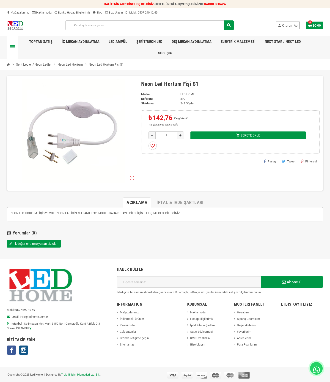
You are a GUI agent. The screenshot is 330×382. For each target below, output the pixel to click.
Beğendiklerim (246, 325)
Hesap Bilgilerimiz (201, 319)
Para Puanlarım (247, 344)
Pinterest (309, 161)
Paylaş (270, 161)
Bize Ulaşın (114, 12)
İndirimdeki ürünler (132, 319)
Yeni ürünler (127, 325)
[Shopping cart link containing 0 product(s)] (314, 25)
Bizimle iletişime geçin (134, 338)
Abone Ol (292, 282)
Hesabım (243, 312)
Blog (97, 12)
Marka (145, 94)
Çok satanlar (128, 331)
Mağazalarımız (18, 12)
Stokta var (148, 103)
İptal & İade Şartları (202, 325)
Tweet (288, 161)
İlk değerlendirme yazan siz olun (33, 243)
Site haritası (127, 344)
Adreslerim (244, 338)
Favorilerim (244, 331)
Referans (147, 98)
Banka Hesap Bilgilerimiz (72, 12)
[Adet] (166, 135)
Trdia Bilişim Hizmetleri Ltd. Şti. (80, 374)
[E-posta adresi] (189, 282)
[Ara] (149, 25)
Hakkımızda (42, 12)
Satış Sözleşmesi (201, 331)
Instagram (23, 350)
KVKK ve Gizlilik (200, 338)
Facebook (11, 350)
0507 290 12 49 (147, 12)
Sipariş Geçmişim (248, 319)
